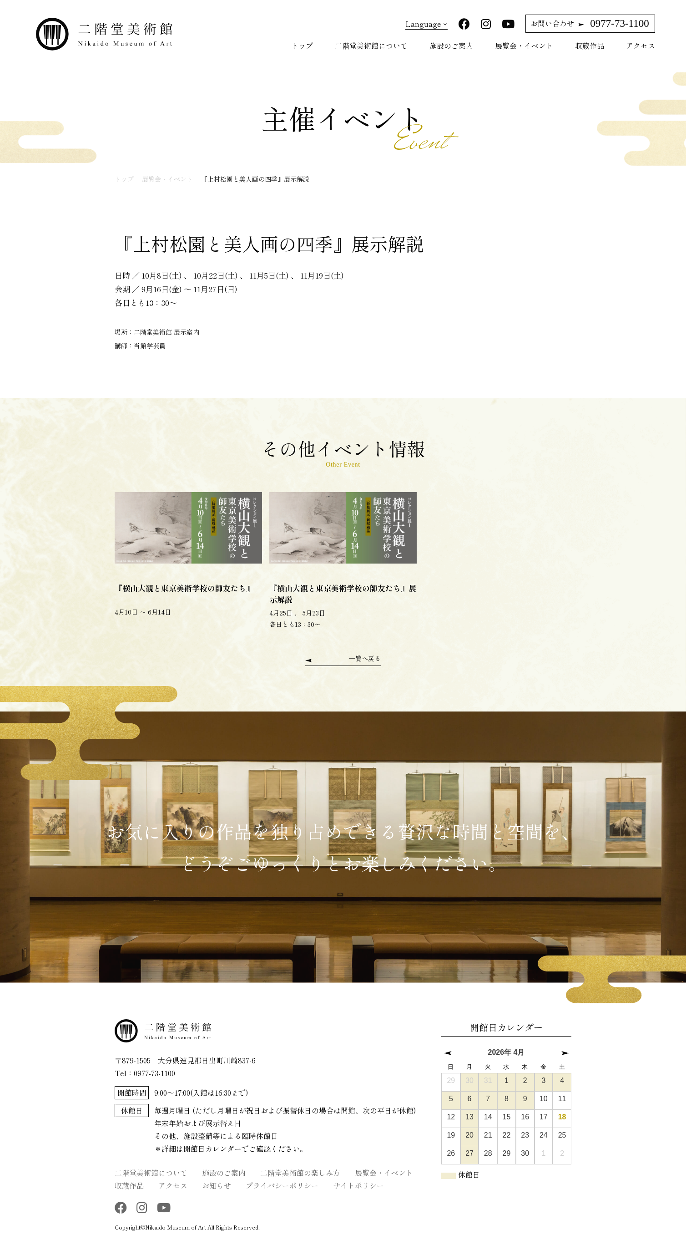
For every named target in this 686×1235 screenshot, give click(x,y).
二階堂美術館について (371, 45)
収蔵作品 (589, 45)
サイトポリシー (358, 1184)
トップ (302, 45)
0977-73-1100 (589, 23)
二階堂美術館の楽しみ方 (300, 1172)
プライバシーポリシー (282, 1184)
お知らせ (216, 1184)
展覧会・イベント (524, 45)
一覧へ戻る (365, 658)
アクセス (640, 45)
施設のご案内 (451, 45)
